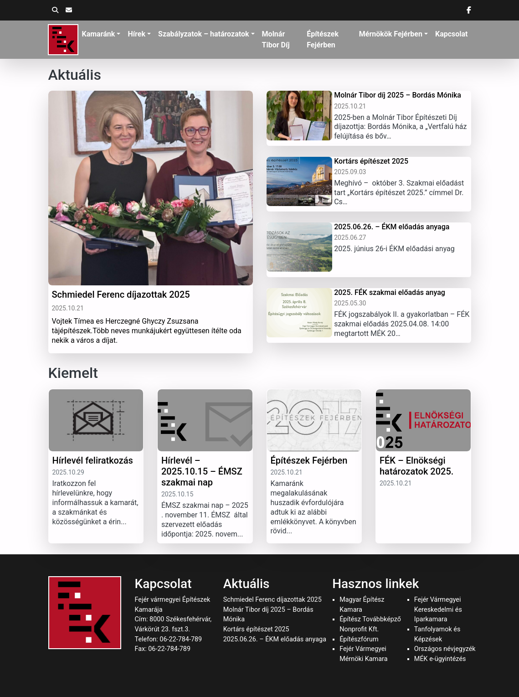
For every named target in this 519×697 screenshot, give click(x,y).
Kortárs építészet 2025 (256, 629)
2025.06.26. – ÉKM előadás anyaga (274, 639)
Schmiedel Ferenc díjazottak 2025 (272, 600)
